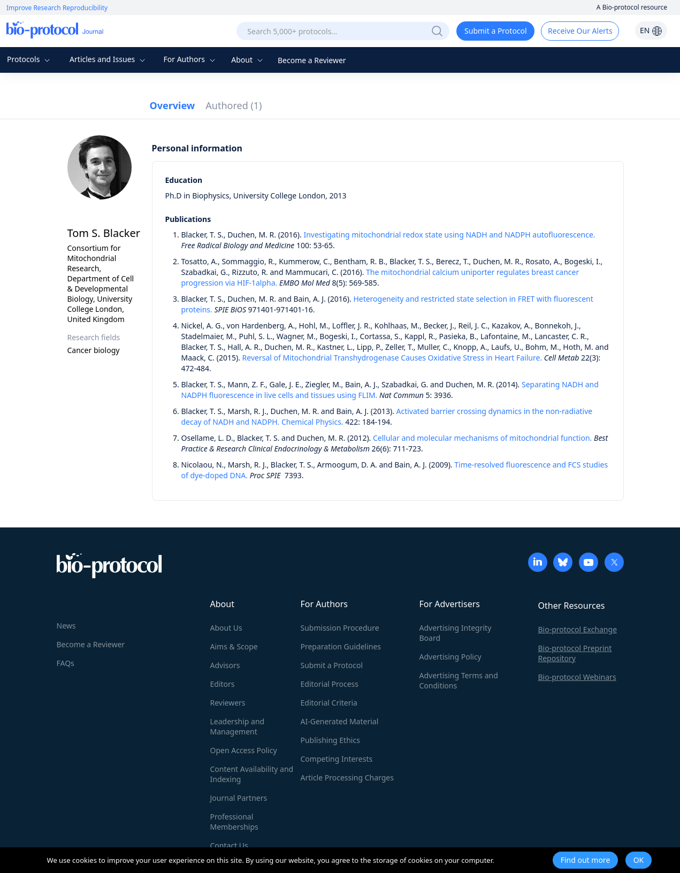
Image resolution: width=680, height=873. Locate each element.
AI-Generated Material (340, 721)
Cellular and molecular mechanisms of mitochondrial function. (482, 438)
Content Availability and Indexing (252, 774)
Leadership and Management (237, 726)
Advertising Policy (450, 657)
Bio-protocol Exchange (577, 629)
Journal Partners (239, 798)
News (66, 626)
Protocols (29, 59)
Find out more (585, 860)
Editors (222, 684)
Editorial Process (330, 684)
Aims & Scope (234, 646)
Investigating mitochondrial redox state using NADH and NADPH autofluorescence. (449, 234)
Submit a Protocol (495, 31)
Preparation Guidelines (341, 646)
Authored (233, 105)
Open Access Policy (243, 750)
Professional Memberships (234, 821)
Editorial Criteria (329, 703)
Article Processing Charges (347, 777)
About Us (226, 628)
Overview (172, 105)
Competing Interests (337, 759)
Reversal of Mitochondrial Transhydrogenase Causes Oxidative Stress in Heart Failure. (392, 358)
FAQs (65, 663)
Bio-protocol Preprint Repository (575, 653)
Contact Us (229, 845)
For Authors (190, 59)
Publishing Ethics (330, 740)
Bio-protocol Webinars (577, 677)
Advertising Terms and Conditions (458, 680)
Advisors (225, 665)
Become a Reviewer (312, 60)
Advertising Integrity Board (455, 633)
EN (651, 30)
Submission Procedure (340, 628)
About (248, 60)
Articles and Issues (109, 59)
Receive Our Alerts (580, 31)
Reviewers (228, 703)
